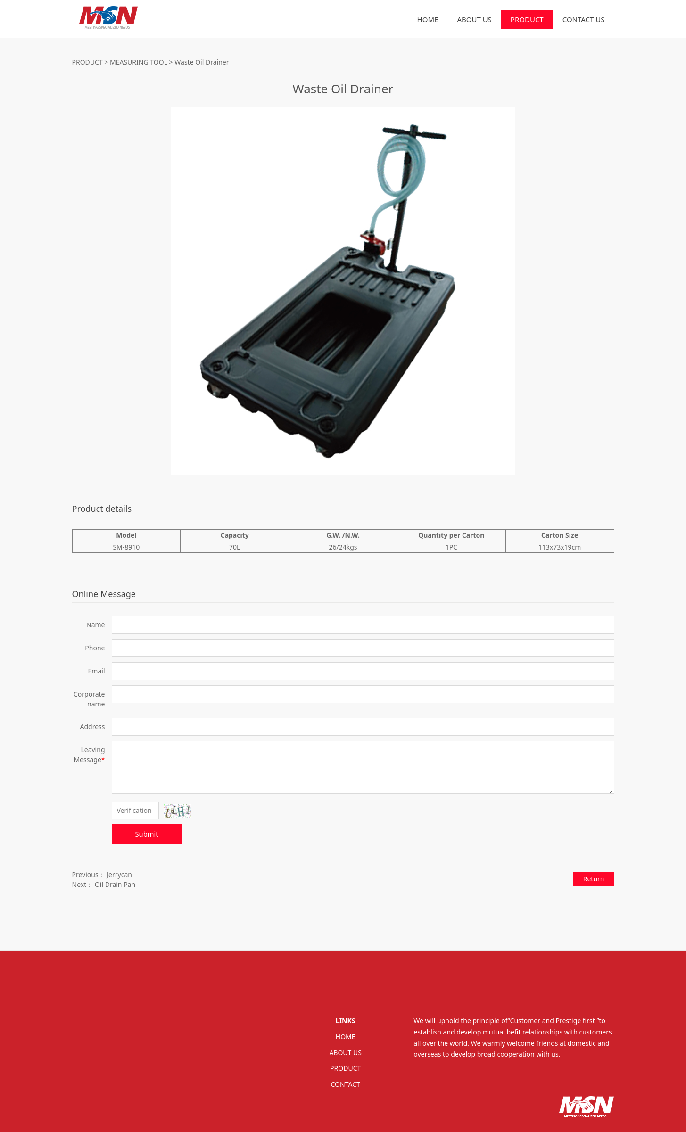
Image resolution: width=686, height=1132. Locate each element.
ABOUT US (474, 19)
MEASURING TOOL (138, 61)
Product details (102, 508)
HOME (427, 19)
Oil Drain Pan (115, 884)
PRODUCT (527, 19)
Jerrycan (119, 874)
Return (593, 878)
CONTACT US (583, 19)
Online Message (104, 593)
